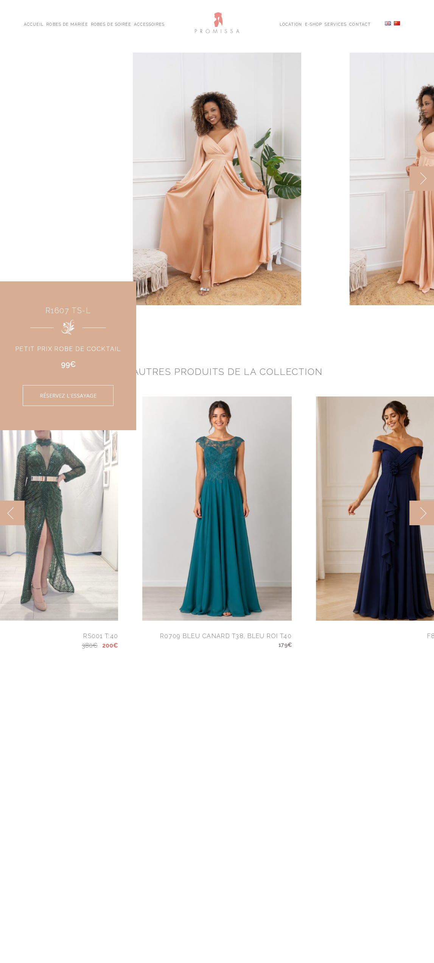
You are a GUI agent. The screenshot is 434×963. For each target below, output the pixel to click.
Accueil (34, 24)
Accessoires (149, 24)
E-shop (313, 24)
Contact (359, 24)
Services (336, 24)
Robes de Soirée (111, 24)
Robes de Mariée (67, 24)
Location (291, 24)
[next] (421, 178)
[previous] (12, 513)
